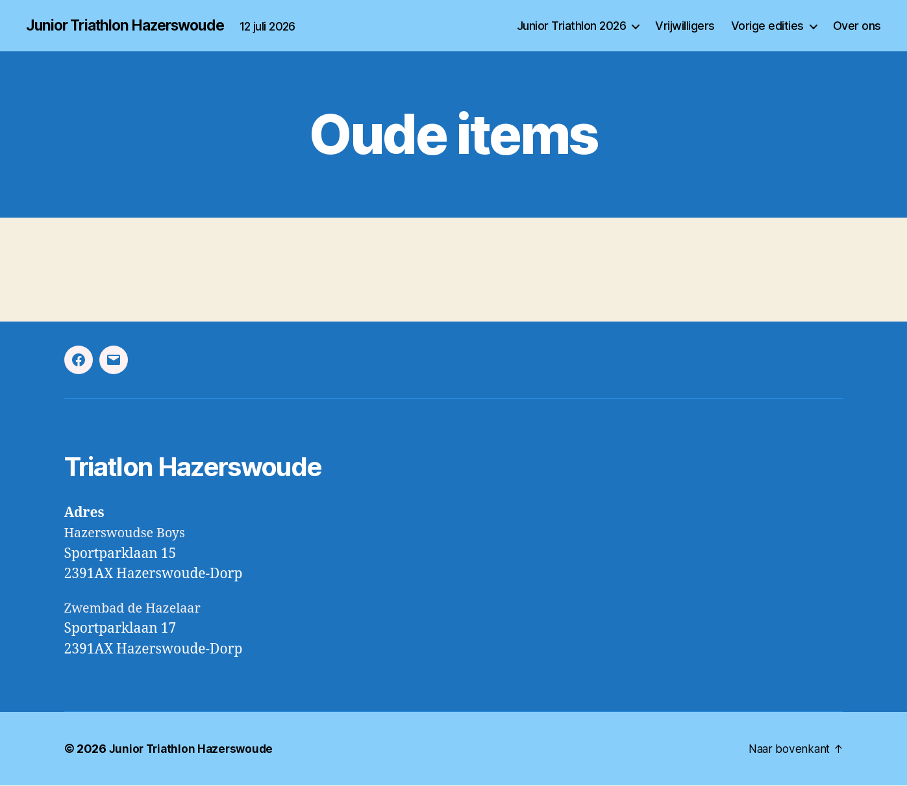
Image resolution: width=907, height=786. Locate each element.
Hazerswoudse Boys (128, 533)
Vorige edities (767, 25)
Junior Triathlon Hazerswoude (132, 26)
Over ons (857, 25)
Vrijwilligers (685, 25)
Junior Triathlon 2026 (572, 25)
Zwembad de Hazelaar (137, 609)
